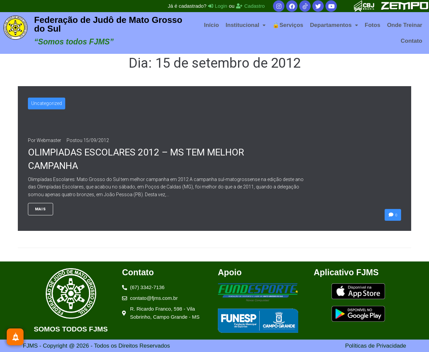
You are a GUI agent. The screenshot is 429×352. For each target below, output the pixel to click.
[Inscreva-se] (15, 336)
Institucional (246, 25)
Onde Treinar (404, 25)
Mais (40, 209)
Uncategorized (46, 103)
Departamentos (334, 25)
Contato (411, 41)
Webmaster (49, 140)
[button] (245, 25)
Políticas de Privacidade (375, 346)
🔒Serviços (287, 25)
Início (211, 25)
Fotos (372, 25)
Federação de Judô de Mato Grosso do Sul (108, 24)
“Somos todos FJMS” (74, 41)
